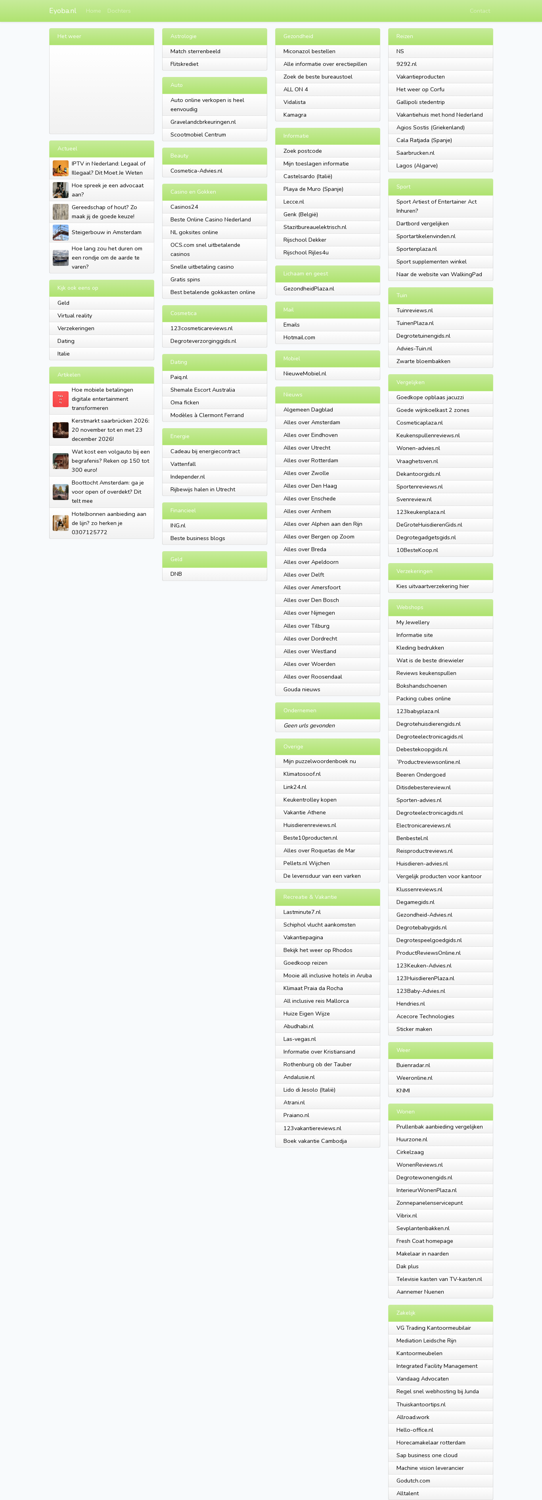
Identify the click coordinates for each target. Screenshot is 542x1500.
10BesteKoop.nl (417, 550)
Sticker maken (414, 1029)
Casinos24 (184, 207)
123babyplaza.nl (417, 711)
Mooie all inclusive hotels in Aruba (327, 975)
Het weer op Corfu (420, 89)
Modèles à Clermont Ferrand (207, 415)
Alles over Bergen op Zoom (318, 536)
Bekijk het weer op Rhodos (317, 950)
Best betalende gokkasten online (212, 292)
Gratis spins (185, 279)
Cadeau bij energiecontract (205, 451)
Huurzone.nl (411, 1139)
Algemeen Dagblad (308, 409)
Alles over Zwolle (306, 473)
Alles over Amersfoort (312, 587)
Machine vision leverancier (430, 1468)
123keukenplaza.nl (420, 512)
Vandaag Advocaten (422, 1379)
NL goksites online (194, 232)
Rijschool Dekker (304, 240)
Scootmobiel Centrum (198, 134)
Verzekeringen (75, 328)
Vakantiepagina (303, 937)
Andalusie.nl (299, 1077)
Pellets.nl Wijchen (306, 863)
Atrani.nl (294, 1102)
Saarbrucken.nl (415, 153)
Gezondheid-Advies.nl (424, 915)
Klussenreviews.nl (419, 889)
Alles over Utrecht (306, 448)
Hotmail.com (299, 337)
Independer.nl (187, 477)
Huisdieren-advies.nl (422, 863)
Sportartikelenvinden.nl (426, 236)
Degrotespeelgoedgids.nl (429, 940)
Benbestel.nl (412, 838)
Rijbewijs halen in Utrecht (202, 489)
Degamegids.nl (415, 902)
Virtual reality (74, 315)
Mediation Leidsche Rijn (426, 1340)
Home (93, 11)
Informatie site (414, 635)
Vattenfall (183, 464)
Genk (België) (300, 214)
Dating (66, 341)
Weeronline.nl (414, 1078)
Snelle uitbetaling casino (202, 267)
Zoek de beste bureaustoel (317, 77)
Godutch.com (413, 1481)
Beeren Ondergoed (421, 775)
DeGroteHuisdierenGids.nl (429, 525)
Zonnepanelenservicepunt (429, 1203)
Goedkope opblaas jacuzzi (430, 397)
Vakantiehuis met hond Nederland (439, 115)
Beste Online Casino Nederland (210, 219)
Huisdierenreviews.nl (309, 825)
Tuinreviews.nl (414, 310)
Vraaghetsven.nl (417, 461)
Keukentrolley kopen (310, 800)
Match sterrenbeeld (195, 51)
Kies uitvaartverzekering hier (432, 586)
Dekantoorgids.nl (418, 474)
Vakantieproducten (420, 77)
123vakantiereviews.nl (312, 1128)
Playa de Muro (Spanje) (313, 189)
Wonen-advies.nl (418, 448)
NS (400, 51)
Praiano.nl (296, 1115)
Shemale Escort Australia (202, 390)
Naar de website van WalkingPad (439, 274)
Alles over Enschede (309, 498)
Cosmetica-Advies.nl (196, 171)
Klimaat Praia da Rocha (313, 988)
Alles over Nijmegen (309, 613)
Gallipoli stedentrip (420, 102)
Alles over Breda (304, 549)
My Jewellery (412, 622)
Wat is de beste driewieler (430, 660)
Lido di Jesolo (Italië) (309, 1090)
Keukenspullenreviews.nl (428, 435)
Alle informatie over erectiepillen (325, 64)
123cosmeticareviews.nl (201, 328)
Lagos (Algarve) (417, 165)
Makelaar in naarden (422, 1254)
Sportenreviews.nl (419, 486)
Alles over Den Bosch (311, 600)
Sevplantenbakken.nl (423, 1228)
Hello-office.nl (414, 1430)
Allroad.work (412, 1417)
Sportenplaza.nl (416, 249)
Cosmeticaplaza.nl (419, 423)
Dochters (119, 11)
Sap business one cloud (427, 1455)
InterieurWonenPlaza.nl (426, 1190)
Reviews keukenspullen (426, 673)
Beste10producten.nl (310, 838)
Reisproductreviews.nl (424, 851)
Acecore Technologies (425, 1016)
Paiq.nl (179, 377)
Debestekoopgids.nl (422, 749)
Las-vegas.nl (299, 1039)
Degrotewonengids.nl (424, 1177)
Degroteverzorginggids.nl (203, 341)
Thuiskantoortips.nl (421, 1404)
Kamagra (294, 115)
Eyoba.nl (63, 10)
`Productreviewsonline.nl (428, 762)
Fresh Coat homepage (424, 1241)
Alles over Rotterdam (310, 460)
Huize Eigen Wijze (306, 1013)
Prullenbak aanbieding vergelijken (439, 1127)
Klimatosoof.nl (302, 774)
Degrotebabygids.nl (421, 927)
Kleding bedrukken (420, 648)
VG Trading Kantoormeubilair (433, 1328)
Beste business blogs (197, 538)
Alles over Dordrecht (310, 638)
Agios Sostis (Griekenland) (430, 127)
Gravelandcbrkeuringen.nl (203, 122)
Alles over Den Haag (310, 486)
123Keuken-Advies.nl (424, 965)
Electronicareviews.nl (423, 825)
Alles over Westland (309, 651)
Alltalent (407, 1493)
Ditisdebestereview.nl (423, 787)
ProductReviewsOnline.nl (428, 953)
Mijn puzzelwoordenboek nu (319, 761)
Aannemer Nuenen (420, 1292)
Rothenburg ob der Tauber (317, 1064)
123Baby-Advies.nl (420, 991)
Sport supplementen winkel (431, 261)
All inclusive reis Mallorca (316, 1001)
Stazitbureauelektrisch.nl (315, 227)
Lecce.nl (293, 202)
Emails (291, 325)
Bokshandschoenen (421, 686)
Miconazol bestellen (309, 51)
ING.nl (178, 525)
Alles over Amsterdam (311, 422)
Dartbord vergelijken (422, 223)
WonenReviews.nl (419, 1165)
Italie (63, 354)
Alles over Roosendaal (312, 677)
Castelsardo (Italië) (307, 176)
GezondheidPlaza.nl (308, 288)
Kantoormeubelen (419, 1353)
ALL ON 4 (295, 89)
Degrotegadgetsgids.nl (426, 537)
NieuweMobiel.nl (304, 373)
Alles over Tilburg (306, 626)
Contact (480, 11)
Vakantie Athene (304, 812)
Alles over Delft (303, 575)
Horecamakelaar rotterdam (430, 1442)
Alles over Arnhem (307, 511)
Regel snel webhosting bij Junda (437, 1391)
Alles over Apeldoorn (311, 562)
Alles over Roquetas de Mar (319, 850)
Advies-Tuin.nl (414, 348)
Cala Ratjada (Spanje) (424, 140)
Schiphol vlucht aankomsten (319, 925)
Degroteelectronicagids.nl (429, 736)
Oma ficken (184, 402)
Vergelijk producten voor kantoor (439, 876)
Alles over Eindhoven (310, 435)
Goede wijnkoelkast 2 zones (432, 410)
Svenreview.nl (414, 499)
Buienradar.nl (413, 1065)
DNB (176, 574)
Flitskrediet (184, 64)
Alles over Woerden (309, 664)
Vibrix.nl (406, 1215)
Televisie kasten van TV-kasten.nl (439, 1279)
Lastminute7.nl (302, 912)
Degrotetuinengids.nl (423, 336)
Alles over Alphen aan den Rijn (322, 524)
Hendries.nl (410, 1004)
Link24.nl (294, 787)
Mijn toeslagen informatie (316, 163)
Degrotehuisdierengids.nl (428, 724)
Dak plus (407, 1266)
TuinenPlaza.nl (415, 323)
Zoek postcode (302, 151)
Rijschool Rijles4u (306, 252)
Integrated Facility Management (436, 1366)
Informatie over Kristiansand (319, 1052)
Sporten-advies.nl (419, 800)
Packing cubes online (423, 698)
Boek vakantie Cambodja (315, 1141)
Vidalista (294, 102)
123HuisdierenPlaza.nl (425, 978)
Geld (63, 303)
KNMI (403, 1090)
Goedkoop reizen (305, 963)
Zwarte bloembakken (423, 361)
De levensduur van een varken (322, 876)
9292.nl (406, 64)
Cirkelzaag (410, 1152)
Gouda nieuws (301, 689)
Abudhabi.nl (298, 1026)
